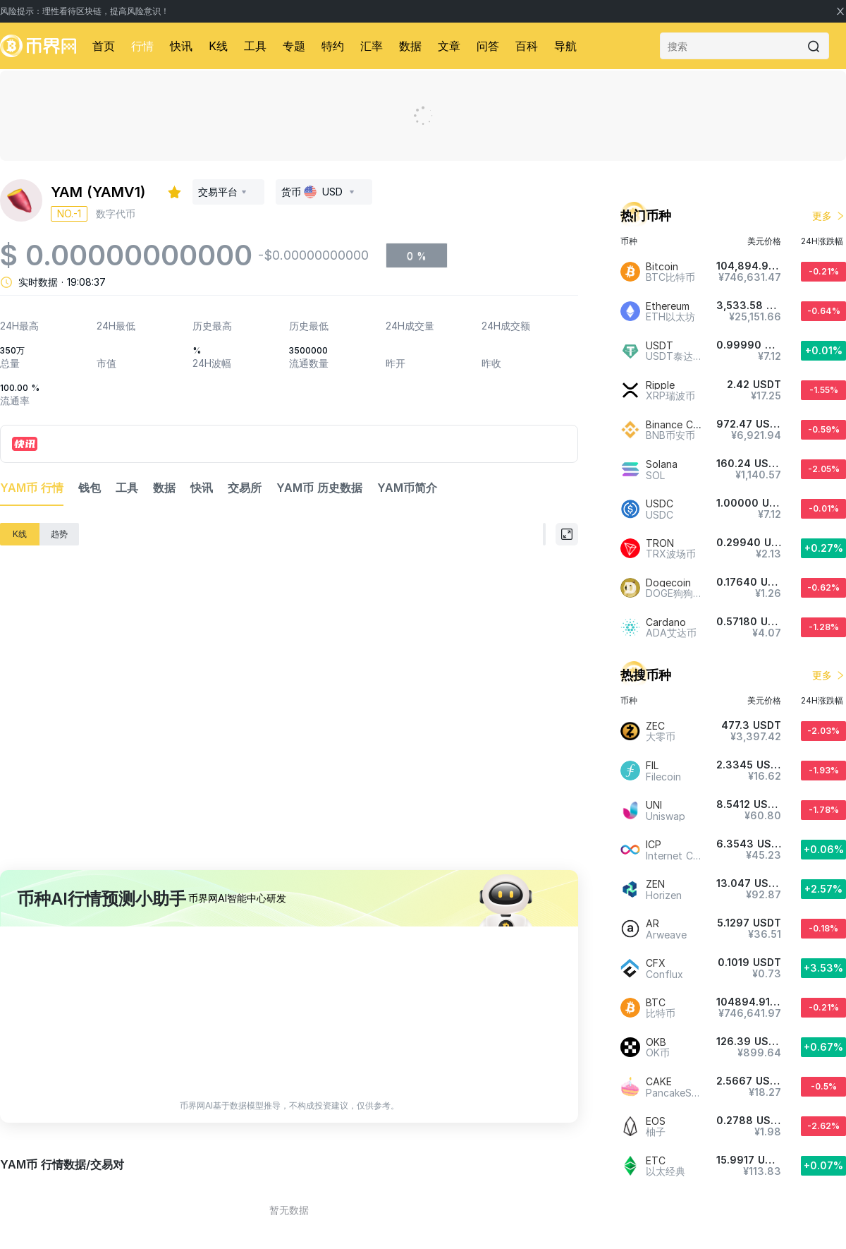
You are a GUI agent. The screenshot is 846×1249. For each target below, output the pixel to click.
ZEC (655, 726)
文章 (449, 46)
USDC (659, 503)
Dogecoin (668, 583)
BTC (656, 1002)
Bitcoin (662, 266)
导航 (565, 46)
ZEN (655, 884)
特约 (332, 46)
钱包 (89, 488)
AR (652, 923)
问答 (488, 46)
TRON (660, 543)
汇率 (371, 46)
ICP (653, 844)
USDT (659, 345)
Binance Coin (676, 424)
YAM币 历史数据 (319, 488)
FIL (652, 765)
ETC (656, 1160)
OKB (656, 1042)
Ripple (660, 385)
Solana (662, 464)
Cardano (666, 622)
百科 (526, 46)
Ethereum (667, 306)
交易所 (245, 488)
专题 (294, 46)
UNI (654, 805)
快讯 (181, 46)
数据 (410, 46)
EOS (656, 1121)
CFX (656, 963)
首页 (103, 46)
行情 (142, 46)
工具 (255, 46)
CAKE (659, 1081)
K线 (218, 46)
